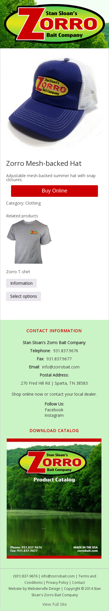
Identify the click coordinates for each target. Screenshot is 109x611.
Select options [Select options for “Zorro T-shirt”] (23, 296)
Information (21, 283)
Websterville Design (44, 588)
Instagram (54, 415)
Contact (78, 582)
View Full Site (54, 604)
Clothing (33, 203)
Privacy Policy (57, 582)
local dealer (85, 394)
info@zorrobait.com (58, 576)
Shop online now (27, 394)
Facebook (54, 409)
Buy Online (54, 191)
